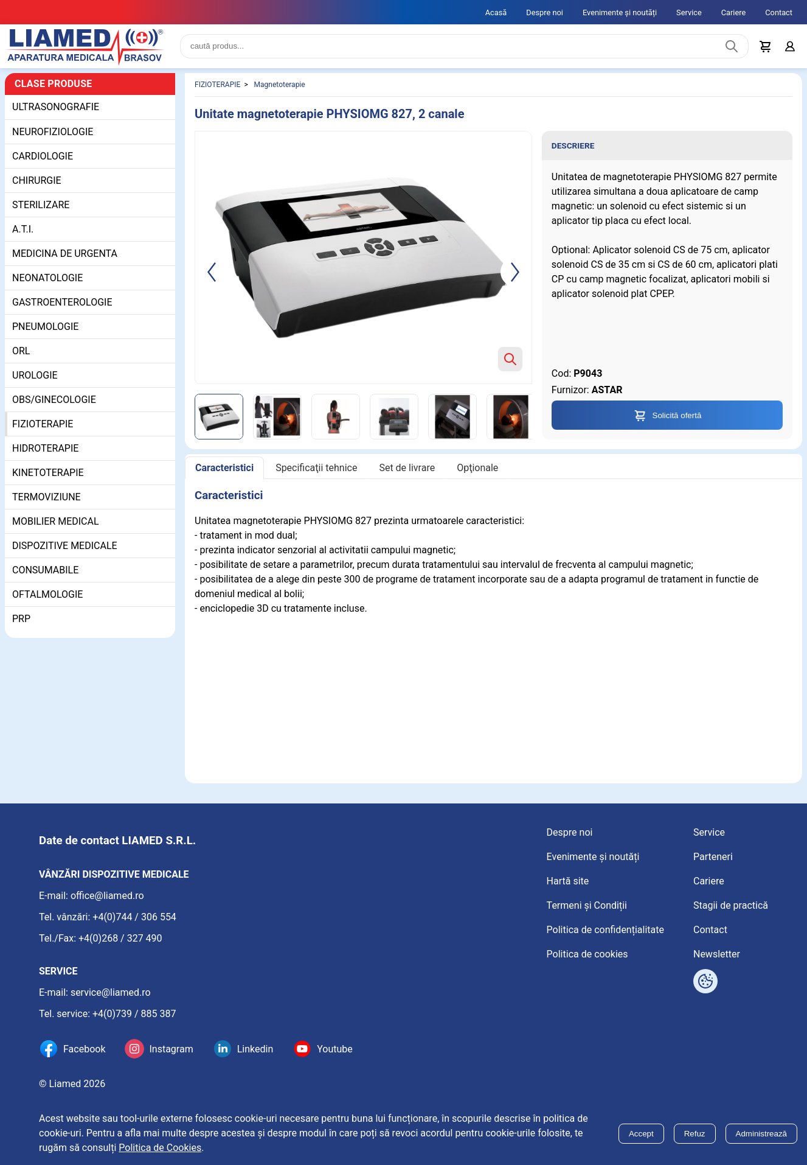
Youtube (335, 1049)
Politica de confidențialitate (605, 930)
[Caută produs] (731, 46)
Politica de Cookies (160, 1147)
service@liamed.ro (111, 992)
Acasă (496, 12)
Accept (641, 1133)
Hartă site (568, 881)
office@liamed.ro (107, 895)
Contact (778, 12)
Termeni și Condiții (587, 905)
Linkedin (255, 1049)
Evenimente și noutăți (620, 12)
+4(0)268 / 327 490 (120, 938)
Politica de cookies (587, 954)
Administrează (761, 1133)
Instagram (171, 1049)
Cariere (733, 12)
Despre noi (544, 12)
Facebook (84, 1049)
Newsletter (716, 954)
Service (689, 12)
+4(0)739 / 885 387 (134, 1014)
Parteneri (713, 856)
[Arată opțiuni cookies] (705, 981)
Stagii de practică (730, 905)
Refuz (694, 1133)
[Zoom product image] (510, 359)
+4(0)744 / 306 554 (134, 917)
